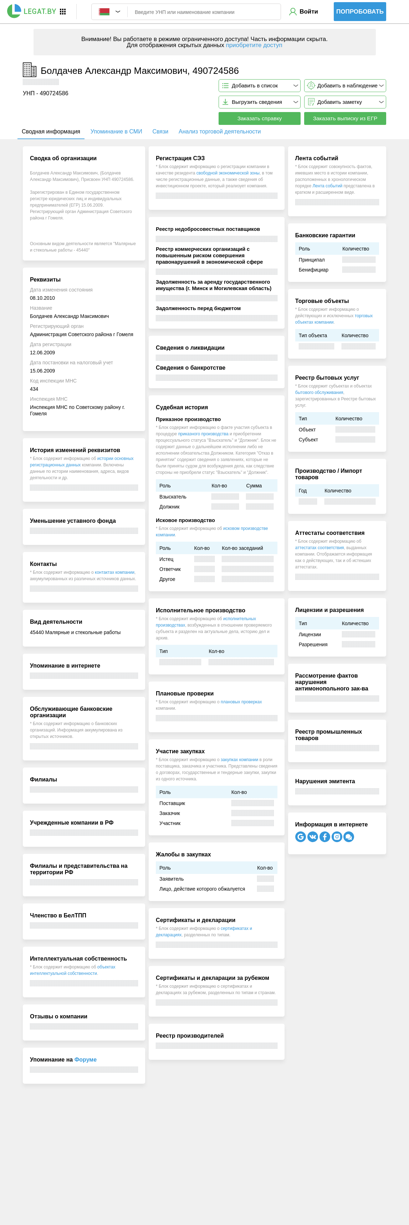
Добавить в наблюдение (347, 85)
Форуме (86, 1060)
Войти (309, 11)
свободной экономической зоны (228, 173)
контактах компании (114, 572)
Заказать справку (259, 118)
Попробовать (360, 11)
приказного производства (203, 433)
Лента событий (327, 185)
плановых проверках (241, 701)
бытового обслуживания (319, 392)
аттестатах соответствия (319, 547)
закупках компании (239, 759)
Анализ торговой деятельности (220, 131)
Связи (160, 131)
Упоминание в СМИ (116, 131)
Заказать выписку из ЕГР (345, 118)
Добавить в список (255, 85)
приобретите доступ (254, 45)
